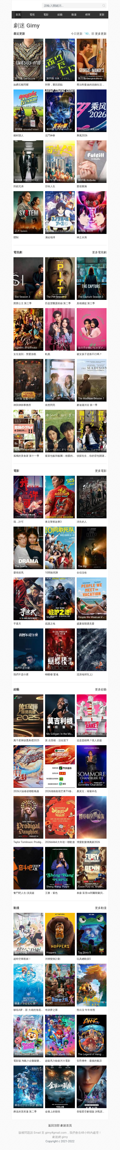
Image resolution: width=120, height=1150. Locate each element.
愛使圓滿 (82, 186)
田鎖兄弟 (18, 186)
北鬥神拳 (50, 135)
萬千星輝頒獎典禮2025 (26, 740)
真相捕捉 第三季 (86, 303)
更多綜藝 (101, 689)
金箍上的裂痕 (52, 1111)
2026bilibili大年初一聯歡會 (60, 842)
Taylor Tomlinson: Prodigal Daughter (33, 842)
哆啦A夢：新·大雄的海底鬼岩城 (31, 1009)
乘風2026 (82, 135)
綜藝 (60, 14)
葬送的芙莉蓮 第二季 (25, 1111)
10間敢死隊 (51, 572)
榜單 (87, 14)
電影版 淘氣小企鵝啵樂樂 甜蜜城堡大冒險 (36, 1060)
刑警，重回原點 (54, 84)
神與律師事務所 (22, 405)
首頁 (18, 14)
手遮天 (17, 623)
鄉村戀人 (18, 135)
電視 (32, 14)
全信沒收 (82, 572)
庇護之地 (50, 623)
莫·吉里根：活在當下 (56, 740)
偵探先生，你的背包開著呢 (92, 455)
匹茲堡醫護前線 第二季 (58, 303)
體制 (16, 237)
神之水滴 (82, 237)
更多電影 (101, 471)
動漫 (74, 14)
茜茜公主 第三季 (22, 303)
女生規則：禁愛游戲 (24, 354)
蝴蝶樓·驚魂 (51, 674)
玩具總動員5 (84, 958)
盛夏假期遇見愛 (85, 623)
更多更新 (101, 33)
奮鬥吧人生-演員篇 (23, 892)
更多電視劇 (99, 252)
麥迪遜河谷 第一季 (87, 405)
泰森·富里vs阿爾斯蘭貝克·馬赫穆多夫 (97, 892)
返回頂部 (54, 1125)
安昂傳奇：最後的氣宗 (89, 1060)
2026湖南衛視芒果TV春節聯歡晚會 (64, 791)
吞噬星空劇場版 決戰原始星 (92, 1111)
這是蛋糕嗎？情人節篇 (89, 740)
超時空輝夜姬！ (22, 958)
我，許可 (18, 521)
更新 (101, 14)
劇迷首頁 (66, 1125)
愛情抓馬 (18, 572)
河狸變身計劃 (52, 958)
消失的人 (82, 521)
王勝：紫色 (51, 892)
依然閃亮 (50, 405)
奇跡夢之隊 (51, 1009)
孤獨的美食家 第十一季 (26, 455)
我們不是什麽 (21, 674)
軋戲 (47, 354)
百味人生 (50, 186)
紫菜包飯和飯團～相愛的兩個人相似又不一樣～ (71, 455)
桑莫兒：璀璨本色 (87, 791)
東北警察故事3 (53, 521)
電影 (46, 14)
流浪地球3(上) (85, 674)
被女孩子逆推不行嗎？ (89, 354)
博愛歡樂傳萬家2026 (88, 842)
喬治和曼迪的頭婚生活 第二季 (93, 84)
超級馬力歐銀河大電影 (57, 1060)
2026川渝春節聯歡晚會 (26, 791)
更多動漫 (101, 908)
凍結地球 (50, 237)
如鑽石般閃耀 (21, 84)
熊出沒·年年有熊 (86, 1009)
